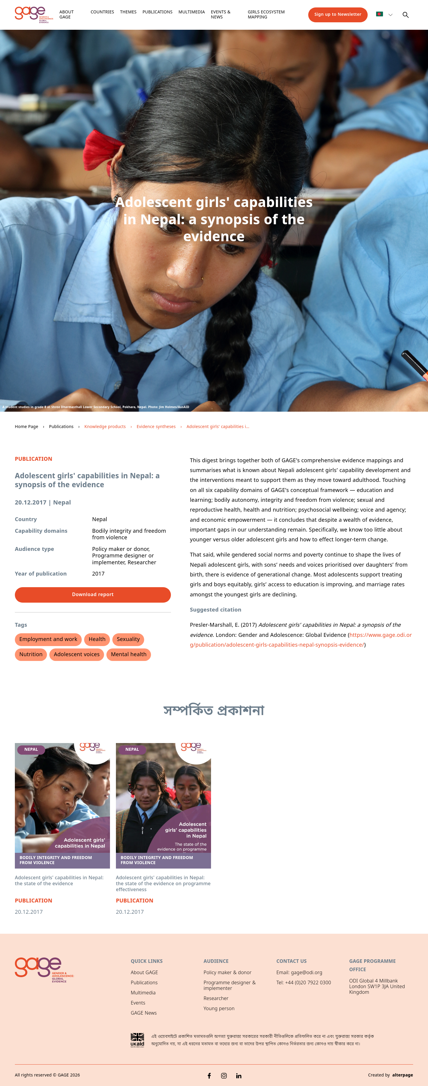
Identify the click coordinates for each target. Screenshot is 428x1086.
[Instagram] (224, 1075)
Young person (219, 1009)
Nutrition (31, 654)
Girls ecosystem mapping (266, 15)
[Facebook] (209, 1075)
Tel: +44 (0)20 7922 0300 (303, 983)
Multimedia (192, 12)
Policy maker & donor (227, 973)
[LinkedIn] (239, 1075)
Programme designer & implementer (230, 986)
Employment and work (48, 639)
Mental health (129, 654)
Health (97, 639)
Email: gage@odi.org (299, 973)
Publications (157, 12)
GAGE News (144, 1013)
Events (138, 1003)
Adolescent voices (77, 654)
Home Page (26, 427)
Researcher (216, 999)
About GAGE (144, 973)
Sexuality (128, 639)
